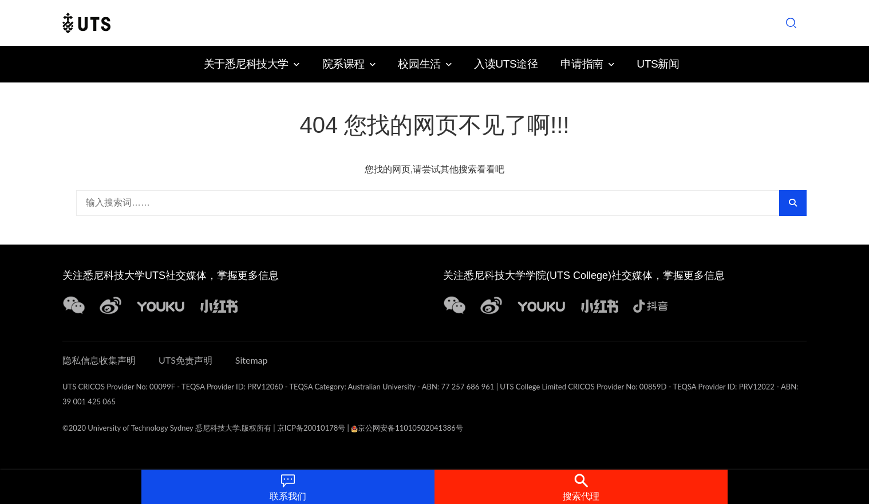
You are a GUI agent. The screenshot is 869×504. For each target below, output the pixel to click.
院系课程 (343, 64)
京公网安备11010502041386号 (407, 427)
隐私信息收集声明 (99, 360)
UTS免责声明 (185, 360)
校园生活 (419, 64)
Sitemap (251, 360)
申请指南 (581, 64)
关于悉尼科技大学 (246, 64)
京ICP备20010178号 (311, 427)
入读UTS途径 (506, 64)
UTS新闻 (658, 64)
